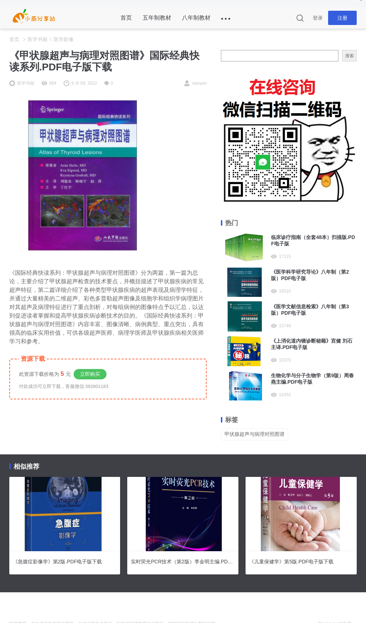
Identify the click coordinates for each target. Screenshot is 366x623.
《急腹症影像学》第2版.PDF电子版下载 (57, 561)
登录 (318, 18)
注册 (342, 18)
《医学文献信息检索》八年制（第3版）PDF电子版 (310, 310)
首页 (126, 18)
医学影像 (64, 39)
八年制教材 (196, 18)
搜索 (349, 55)
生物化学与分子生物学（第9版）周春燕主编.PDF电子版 (312, 379)
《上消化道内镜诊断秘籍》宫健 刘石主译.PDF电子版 (311, 344)
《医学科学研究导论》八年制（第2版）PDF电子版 (310, 275)
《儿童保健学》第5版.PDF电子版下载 (291, 561)
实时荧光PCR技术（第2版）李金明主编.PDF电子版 (183, 561)
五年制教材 (157, 18)
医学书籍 (38, 39)
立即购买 (90, 374)
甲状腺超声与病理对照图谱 (254, 434)
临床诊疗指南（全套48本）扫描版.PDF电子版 (313, 240)
